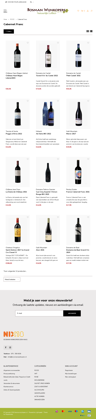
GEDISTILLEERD (39, 393)
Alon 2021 (40, 250)
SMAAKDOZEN (39, 400)
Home (5, 19)
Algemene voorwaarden (12, 370)
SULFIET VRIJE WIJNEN (42, 383)
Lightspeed (39, 412)
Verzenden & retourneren (12, 383)
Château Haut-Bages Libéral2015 (14, 76)
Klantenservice (8, 387)
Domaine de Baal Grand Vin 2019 (77, 251)
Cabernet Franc (22, 19)
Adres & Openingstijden (12, 390)
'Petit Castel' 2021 (73, 75)
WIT (35, 374)
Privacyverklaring (9, 374)
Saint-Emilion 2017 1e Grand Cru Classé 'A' (17, 251)
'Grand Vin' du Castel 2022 (47, 75)
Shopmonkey (9, 414)
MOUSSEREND (39, 380)
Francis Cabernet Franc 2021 (78, 192)
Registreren (69, 370)
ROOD (12, 19)
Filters (9, 31)
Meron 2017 (71, 134)
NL (31, 2)
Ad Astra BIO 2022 (43, 134)
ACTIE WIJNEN (39, 396)
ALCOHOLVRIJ (39, 390)
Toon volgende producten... (15, 271)
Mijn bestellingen (71, 374)
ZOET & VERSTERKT (41, 387)
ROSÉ (36, 377)
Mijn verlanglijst (70, 377)
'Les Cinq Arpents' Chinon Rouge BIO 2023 (46, 193)
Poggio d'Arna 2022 (14, 134)
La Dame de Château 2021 (16, 192)
